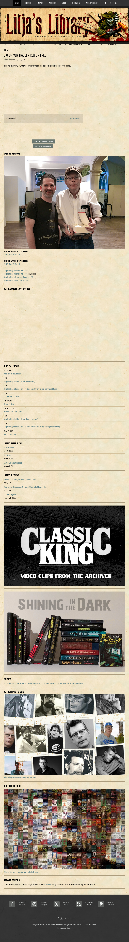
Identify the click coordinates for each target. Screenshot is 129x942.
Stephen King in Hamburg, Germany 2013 (18, 277)
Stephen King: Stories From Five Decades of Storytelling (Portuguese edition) (32, 426)
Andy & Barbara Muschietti (13, 462)
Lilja (61, 918)
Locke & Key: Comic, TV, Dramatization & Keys (20, 479)
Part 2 (11, 254)
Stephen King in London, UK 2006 (16, 270)
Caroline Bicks (9, 447)
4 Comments (10, 118)
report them (47, 884)
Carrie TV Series (9, 404)
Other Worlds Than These (13, 411)
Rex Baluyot (8, 455)
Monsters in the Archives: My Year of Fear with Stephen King (25, 487)
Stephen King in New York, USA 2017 (16, 280)
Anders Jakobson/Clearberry (58, 924)
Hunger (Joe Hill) (10, 434)
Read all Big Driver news (43, 141)
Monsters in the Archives (12, 373)
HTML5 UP (92, 924)
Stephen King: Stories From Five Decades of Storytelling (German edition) (30, 389)
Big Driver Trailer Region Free (25, 55)
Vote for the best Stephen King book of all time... (21, 872)
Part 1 (6, 254)
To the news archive (43, 146)
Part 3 (17, 254)
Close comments (74, 118)
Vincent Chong (66, 928)
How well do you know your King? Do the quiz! (20, 777)
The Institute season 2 (12, 396)
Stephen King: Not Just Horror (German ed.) (19, 381)
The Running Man (10, 494)
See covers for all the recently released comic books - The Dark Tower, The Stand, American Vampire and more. (43, 683)
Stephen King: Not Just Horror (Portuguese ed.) (21, 419)
